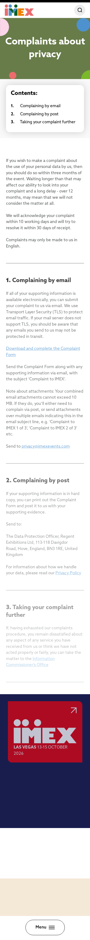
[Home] (19, 10)
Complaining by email (35, 106)
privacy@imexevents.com (46, 447)
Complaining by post (35, 114)
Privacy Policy (68, 573)
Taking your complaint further (43, 122)
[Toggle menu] (45, 927)
